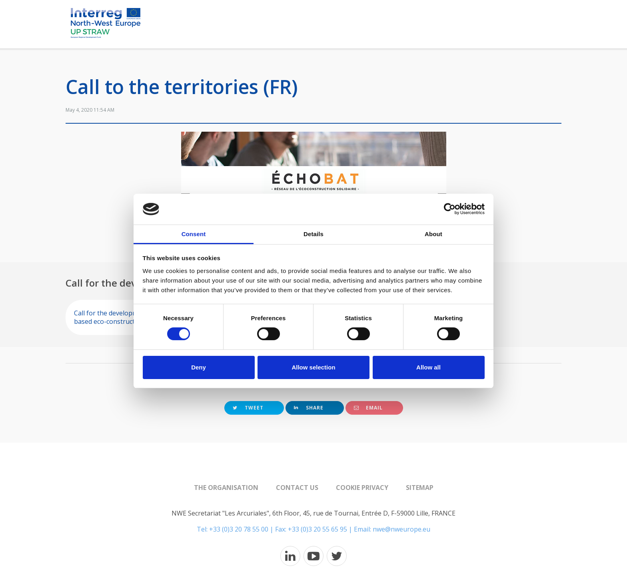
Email (368, 407)
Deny (198, 367)
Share (308, 407)
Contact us (297, 487)
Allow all (428, 367)
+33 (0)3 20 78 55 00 (238, 529)
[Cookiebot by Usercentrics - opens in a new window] (450, 209)
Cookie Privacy (362, 487)
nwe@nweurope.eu (401, 529)
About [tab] (433, 234)
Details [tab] (313, 234)
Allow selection (313, 367)
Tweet (248, 407)
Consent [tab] (194, 234)
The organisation (226, 487)
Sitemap (419, 487)
